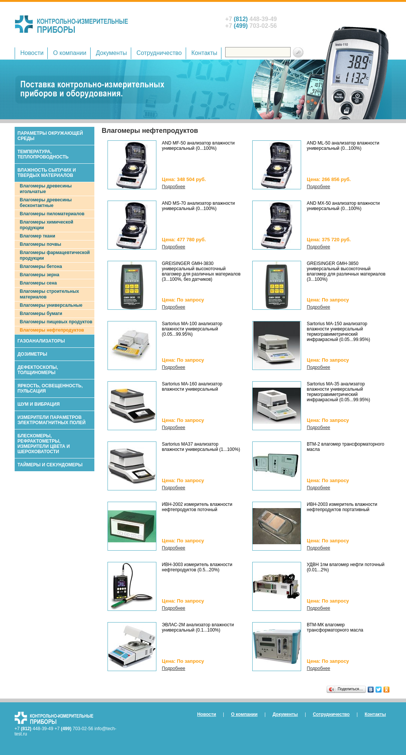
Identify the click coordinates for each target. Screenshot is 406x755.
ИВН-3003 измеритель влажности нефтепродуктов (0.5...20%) (197, 567)
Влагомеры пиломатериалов (52, 213)
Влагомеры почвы (40, 244)
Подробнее (173, 186)
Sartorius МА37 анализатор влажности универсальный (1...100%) (201, 446)
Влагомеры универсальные (51, 305)
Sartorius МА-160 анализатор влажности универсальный (192, 386)
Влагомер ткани (37, 236)
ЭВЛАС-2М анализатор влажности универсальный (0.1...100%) (198, 627)
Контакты (204, 53)
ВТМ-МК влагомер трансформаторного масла (335, 627)
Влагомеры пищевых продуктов (56, 321)
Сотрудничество (159, 53)
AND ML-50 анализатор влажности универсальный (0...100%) (343, 145)
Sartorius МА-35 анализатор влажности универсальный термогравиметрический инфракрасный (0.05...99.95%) (338, 391)
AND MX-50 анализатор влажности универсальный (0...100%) (343, 206)
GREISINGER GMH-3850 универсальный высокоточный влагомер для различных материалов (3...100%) (346, 271)
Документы (111, 53)
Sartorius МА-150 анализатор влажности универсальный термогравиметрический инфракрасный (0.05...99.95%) (338, 331)
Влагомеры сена (38, 283)
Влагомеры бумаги (41, 313)
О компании (69, 53)
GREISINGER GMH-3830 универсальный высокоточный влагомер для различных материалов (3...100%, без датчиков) (201, 271)
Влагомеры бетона (41, 266)
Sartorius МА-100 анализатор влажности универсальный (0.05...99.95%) (192, 329)
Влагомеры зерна (39, 274)
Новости (32, 53)
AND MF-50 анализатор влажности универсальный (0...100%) (198, 145)
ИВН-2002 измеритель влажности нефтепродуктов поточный (197, 507)
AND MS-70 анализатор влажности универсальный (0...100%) (198, 206)
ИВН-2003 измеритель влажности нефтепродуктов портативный (342, 507)
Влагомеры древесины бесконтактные (46, 202)
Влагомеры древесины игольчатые (46, 188)
